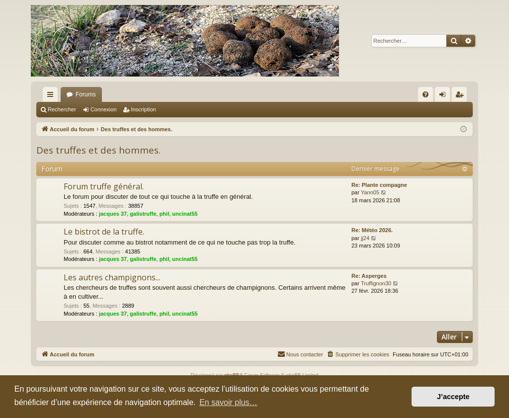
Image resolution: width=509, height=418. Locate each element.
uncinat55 (184, 214)
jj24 (365, 238)
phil (165, 214)
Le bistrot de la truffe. (104, 231)
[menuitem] (425, 94)
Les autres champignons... (112, 277)
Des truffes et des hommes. (98, 150)
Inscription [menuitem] (461, 96)
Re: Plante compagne (379, 185)
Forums (86, 94)
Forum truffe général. (104, 186)
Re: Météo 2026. (372, 230)
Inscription (143, 109)
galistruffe (143, 214)
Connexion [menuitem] (444, 96)
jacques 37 (113, 214)
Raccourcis (52, 96)
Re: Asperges (369, 276)
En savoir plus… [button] (228, 402)
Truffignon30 (376, 283)
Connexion (103, 109)
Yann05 (370, 192)
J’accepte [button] (453, 397)
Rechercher (62, 109)
